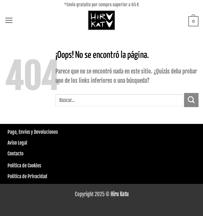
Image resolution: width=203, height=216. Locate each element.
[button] (8, 20)
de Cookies (31, 166)
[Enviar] (191, 100)
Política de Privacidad (27, 176)
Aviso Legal (17, 143)
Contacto (15, 154)
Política (14, 166)
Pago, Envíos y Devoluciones (32, 132)
